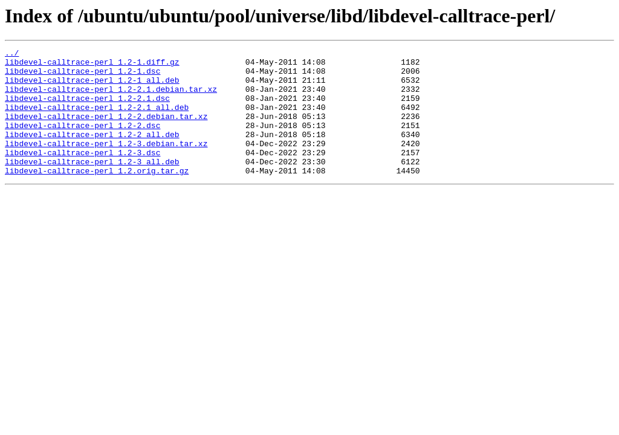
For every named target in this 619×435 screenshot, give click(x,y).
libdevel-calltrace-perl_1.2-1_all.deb (92, 87)
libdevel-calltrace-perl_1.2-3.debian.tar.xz (106, 163)
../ (12, 54)
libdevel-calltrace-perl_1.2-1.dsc (82, 76)
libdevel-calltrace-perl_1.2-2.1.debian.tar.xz (111, 97)
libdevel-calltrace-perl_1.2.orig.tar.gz (97, 195)
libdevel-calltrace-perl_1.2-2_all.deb (92, 152)
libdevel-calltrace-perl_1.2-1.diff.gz (92, 65)
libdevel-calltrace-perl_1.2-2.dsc (82, 141)
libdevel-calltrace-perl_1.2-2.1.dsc (87, 108)
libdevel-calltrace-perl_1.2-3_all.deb (92, 184)
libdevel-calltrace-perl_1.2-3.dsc (82, 174)
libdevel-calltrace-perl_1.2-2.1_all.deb (97, 119)
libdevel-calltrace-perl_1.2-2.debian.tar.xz (106, 130)
